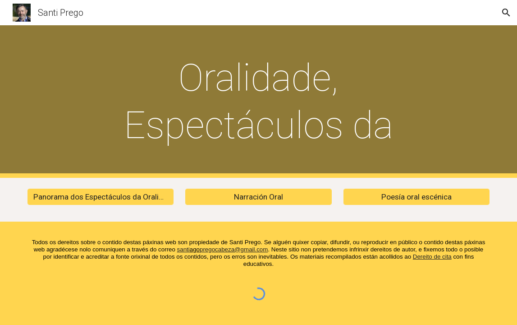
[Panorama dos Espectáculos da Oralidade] (100, 197)
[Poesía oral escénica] (416, 197)
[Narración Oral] (258, 197)
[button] (506, 12)
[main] (258, 102)
